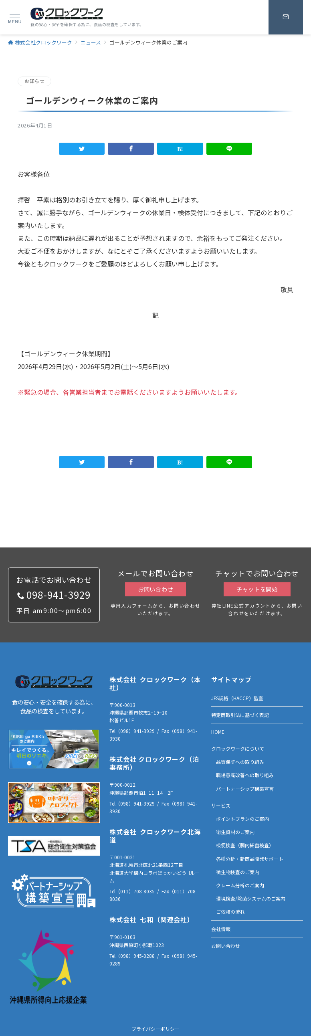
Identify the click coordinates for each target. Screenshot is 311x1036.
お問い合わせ (155, 589)
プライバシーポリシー (155, 1028)
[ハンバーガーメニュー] (15, 17)
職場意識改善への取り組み (245, 774)
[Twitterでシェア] (82, 149)
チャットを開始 (257, 589)
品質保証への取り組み (240, 761)
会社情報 (220, 928)
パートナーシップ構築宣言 (245, 788)
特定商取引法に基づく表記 (240, 714)
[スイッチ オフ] (286, 17)
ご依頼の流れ (230, 911)
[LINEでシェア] (229, 149)
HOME (217, 731)
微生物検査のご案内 (237, 871)
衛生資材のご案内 (235, 831)
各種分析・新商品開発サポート (249, 858)
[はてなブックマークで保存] (180, 149)
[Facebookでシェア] (131, 149)
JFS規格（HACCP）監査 (237, 698)
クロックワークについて (237, 748)
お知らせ (34, 81)
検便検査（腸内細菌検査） (245, 845)
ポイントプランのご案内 (242, 818)
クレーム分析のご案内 (240, 885)
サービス (220, 805)
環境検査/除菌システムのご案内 (250, 898)
